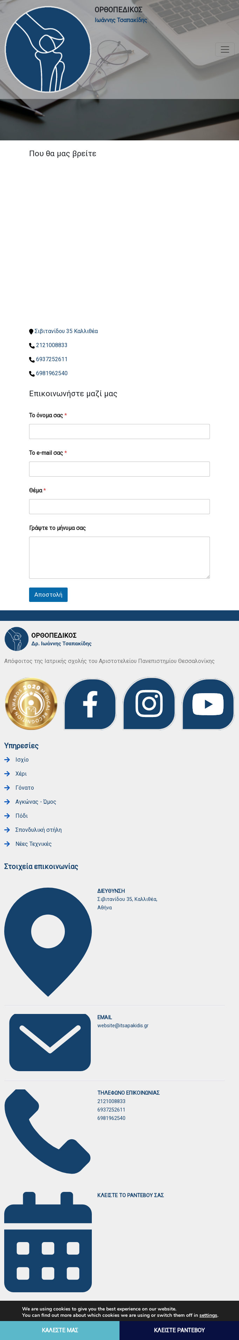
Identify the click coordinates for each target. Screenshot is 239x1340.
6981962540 (52, 373)
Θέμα (37, 490)
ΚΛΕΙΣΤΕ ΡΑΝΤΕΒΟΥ (179, 1330)
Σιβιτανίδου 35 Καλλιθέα (66, 331)
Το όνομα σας (48, 415)
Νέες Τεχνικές (33, 844)
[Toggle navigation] (225, 49)
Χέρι (21, 773)
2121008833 (52, 345)
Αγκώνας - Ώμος (35, 801)
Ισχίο (22, 759)
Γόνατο (24, 787)
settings (208, 1315)
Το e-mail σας (48, 453)
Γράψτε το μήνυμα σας (57, 528)
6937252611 (52, 359)
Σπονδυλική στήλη (38, 830)
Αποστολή (48, 594)
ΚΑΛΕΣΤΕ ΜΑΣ (60, 1330)
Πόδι (21, 815)
